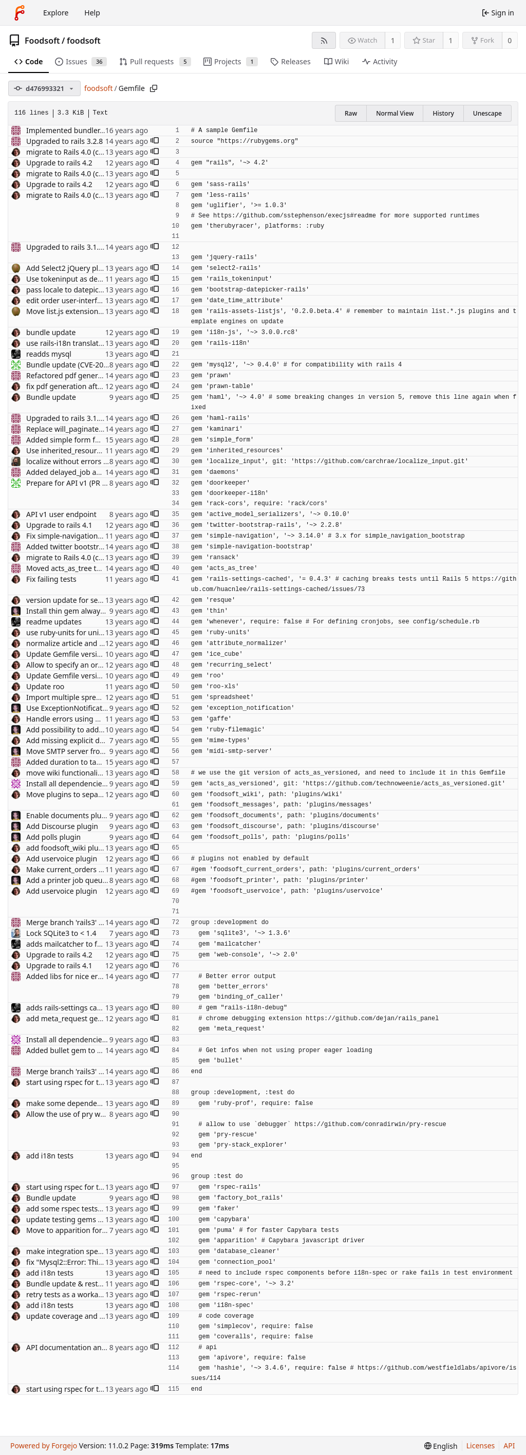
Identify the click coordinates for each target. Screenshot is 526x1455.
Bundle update (51, 397)
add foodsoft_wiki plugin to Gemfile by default (104, 848)
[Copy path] (153, 88)
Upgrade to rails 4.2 (59, 163)
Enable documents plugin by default (87, 815)
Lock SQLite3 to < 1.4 (61, 933)
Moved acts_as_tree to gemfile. (78, 568)
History (443, 113)
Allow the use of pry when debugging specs (99, 1114)
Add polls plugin (53, 837)
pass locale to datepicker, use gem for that (97, 289)
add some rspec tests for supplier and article (101, 1208)
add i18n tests (49, 1156)
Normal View (395, 113)
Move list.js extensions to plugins (81, 311)
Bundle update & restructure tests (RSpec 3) (99, 1283)
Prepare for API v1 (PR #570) (73, 483)
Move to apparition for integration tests (92, 1230)
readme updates (54, 622)
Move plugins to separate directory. (85, 794)
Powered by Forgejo (43, 1445)
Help (92, 12)
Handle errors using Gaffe (70, 719)
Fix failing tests (51, 579)
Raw (351, 113)
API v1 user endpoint (61, 514)
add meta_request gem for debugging (90, 1018)
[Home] (19, 13)
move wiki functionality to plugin (81, 773)
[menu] (441, 1446)
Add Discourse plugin (62, 826)
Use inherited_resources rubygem (83, 450)
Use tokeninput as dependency (78, 279)
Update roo (45, 686)
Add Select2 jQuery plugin (70, 268)
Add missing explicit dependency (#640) (93, 740)
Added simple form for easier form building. (100, 440)
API (509, 1445)
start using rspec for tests (69, 1082)
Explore (55, 12)
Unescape (487, 113)
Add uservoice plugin (61, 858)
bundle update (51, 332)
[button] (155, 141)
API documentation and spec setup (85, 1347)
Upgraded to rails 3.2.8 (64, 141)
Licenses (480, 1445)
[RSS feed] (324, 40)
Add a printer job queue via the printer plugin (102, 880)
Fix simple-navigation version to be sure (93, 536)
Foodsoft (42, 40)
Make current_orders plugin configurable (95, 869)
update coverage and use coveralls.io (88, 1316)
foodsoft (84, 40)
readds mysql (48, 354)
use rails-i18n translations (69, 343)
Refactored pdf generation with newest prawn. (104, 375)
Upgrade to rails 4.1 (59, 525)
